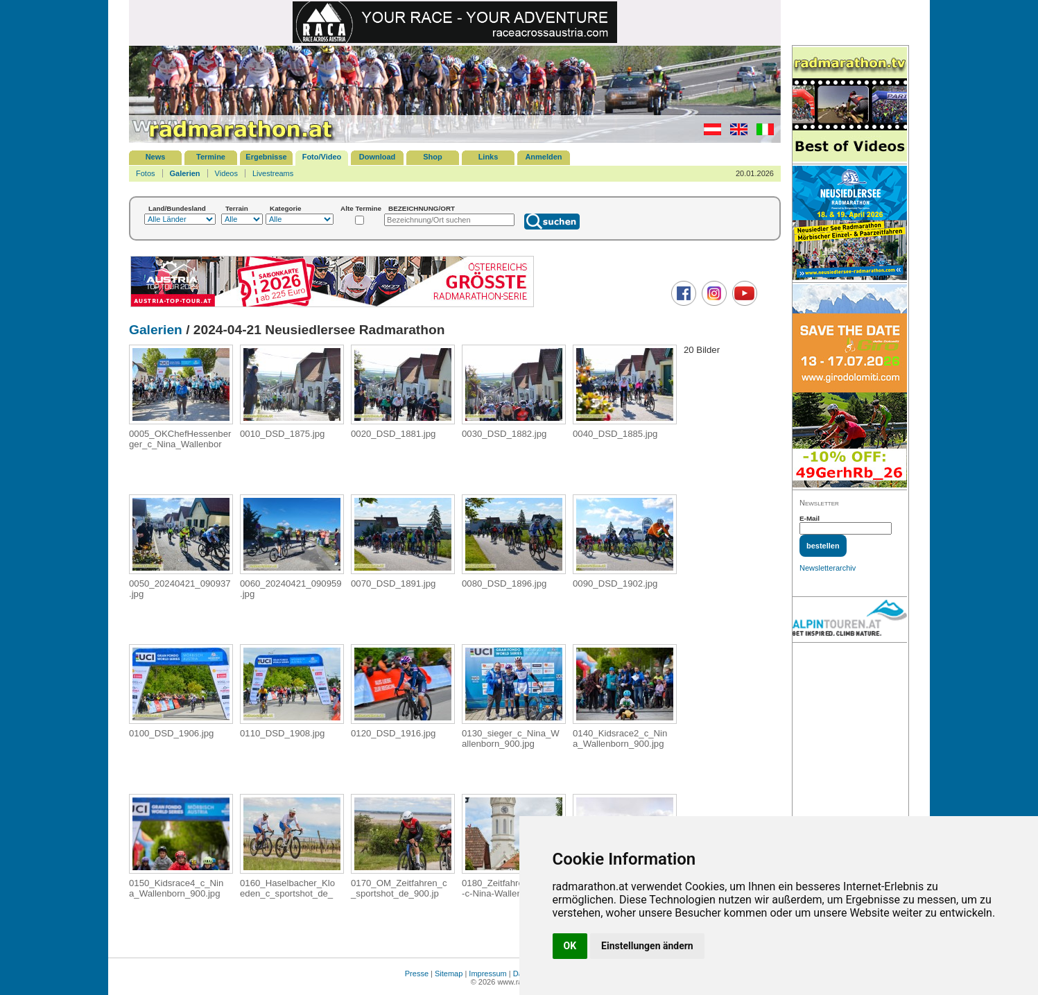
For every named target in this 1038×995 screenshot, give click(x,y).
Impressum (487, 973)
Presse (417, 973)
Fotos (145, 173)
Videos (226, 173)
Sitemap (448, 973)
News (156, 157)
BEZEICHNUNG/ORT (421, 208)
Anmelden (543, 157)
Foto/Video (322, 157)
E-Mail (809, 518)
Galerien (185, 173)
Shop (432, 157)
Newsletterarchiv (827, 568)
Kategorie (286, 208)
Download (377, 157)
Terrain (236, 208)
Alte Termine (360, 208)
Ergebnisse (265, 157)
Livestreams (272, 173)
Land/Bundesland (177, 208)
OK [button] (570, 945)
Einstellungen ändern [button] (647, 945)
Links (488, 157)
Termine (210, 157)
